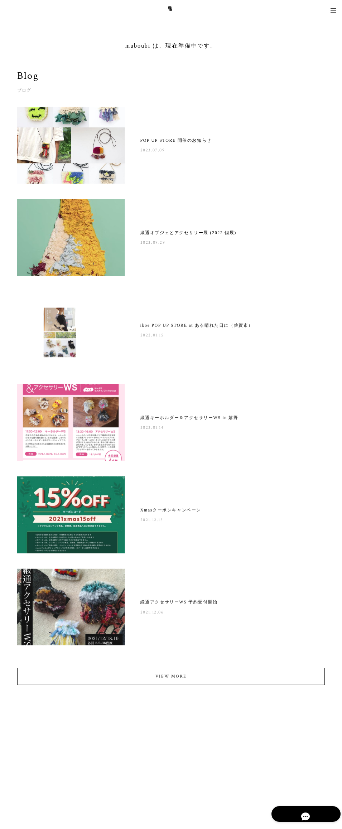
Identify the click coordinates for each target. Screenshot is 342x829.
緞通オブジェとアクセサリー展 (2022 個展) (188, 232)
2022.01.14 (152, 429)
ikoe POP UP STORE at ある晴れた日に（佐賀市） (196, 326)
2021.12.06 (152, 613)
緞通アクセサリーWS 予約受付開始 (179, 603)
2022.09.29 (152, 242)
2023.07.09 (152, 150)
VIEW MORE (171, 677)
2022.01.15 (152, 336)
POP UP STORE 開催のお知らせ (176, 140)
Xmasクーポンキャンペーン (170, 511)
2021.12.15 (151, 521)
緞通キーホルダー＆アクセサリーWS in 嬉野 (189, 419)
